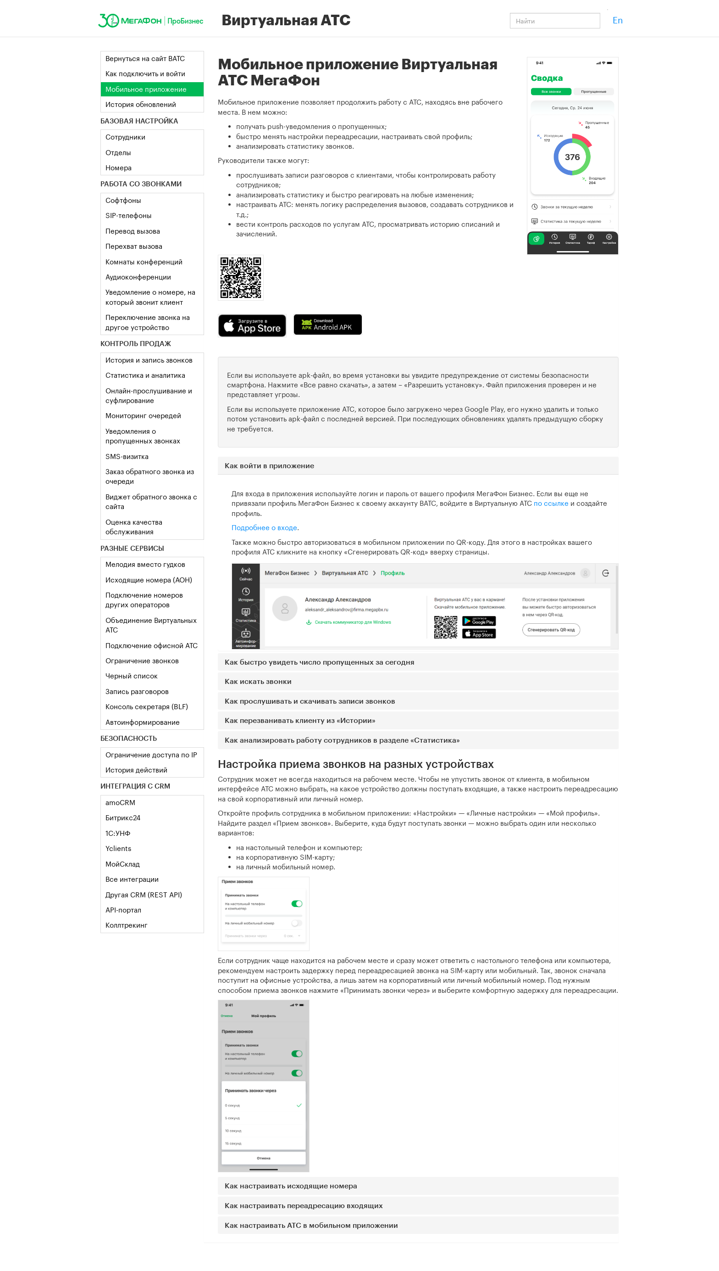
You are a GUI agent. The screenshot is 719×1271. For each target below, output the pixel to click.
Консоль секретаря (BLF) (146, 706)
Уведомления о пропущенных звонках (142, 436)
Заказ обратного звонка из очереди (149, 476)
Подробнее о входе (264, 527)
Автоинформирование (142, 722)
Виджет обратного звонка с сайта (151, 501)
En (618, 20)
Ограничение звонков (142, 660)
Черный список (131, 676)
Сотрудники (125, 137)
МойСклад (122, 864)
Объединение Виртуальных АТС (151, 625)
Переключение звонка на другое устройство (147, 322)
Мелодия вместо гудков (145, 564)
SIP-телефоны (128, 215)
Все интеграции (132, 879)
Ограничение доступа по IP (151, 754)
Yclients (118, 848)
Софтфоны (123, 200)
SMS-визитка (127, 456)
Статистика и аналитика (145, 375)
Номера (118, 167)
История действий (136, 770)
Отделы (118, 152)
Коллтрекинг (126, 925)
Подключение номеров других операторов (144, 600)
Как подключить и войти (145, 73)
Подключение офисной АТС (151, 645)
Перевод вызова (132, 231)
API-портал (123, 910)
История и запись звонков (149, 360)
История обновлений (140, 104)
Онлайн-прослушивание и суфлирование (148, 395)
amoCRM (120, 802)
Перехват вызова (133, 246)
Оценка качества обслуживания (133, 527)
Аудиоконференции (138, 277)
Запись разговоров (137, 691)
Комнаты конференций (144, 262)
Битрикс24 (122, 817)
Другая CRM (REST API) (143, 894)
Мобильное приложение (146, 89)
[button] (418, 465)
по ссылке (551, 503)
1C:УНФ (117, 833)
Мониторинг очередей (143, 415)
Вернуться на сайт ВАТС (145, 58)
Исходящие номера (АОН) (148, 580)
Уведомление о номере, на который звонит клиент (150, 297)
